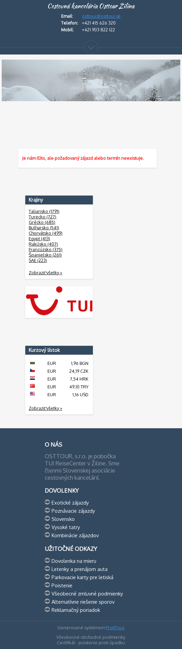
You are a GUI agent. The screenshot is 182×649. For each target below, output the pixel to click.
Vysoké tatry (66, 527)
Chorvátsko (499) (45, 233)
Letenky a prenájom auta (80, 569)
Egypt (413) (39, 238)
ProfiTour (115, 627)
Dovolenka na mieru (74, 561)
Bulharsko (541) (44, 227)
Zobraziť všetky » (45, 272)
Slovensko (63, 519)
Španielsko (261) (45, 255)
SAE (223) (38, 260)
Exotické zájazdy (70, 502)
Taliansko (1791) (44, 211)
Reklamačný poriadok (76, 610)
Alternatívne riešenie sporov (83, 602)
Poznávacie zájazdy (73, 511)
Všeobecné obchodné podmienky (90, 637)
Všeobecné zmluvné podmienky (87, 593)
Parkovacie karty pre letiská (82, 577)
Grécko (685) (42, 222)
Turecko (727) (42, 216)
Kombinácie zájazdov (75, 535)
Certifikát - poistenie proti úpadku (91, 642)
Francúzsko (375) (45, 249)
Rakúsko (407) (43, 244)
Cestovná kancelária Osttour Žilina (91, 6)
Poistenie (62, 585)
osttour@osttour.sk (101, 16)
